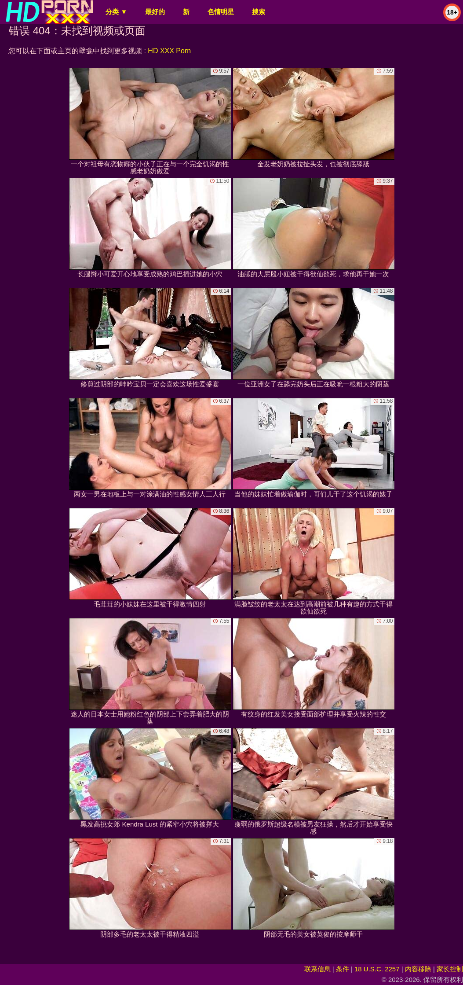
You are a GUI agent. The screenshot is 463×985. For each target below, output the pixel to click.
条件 (342, 969)
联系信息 (317, 969)
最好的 (155, 11)
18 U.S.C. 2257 (377, 969)
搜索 (258, 11)
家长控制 (450, 969)
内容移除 (418, 969)
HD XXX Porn (169, 51)
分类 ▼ (116, 11)
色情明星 (221, 11)
